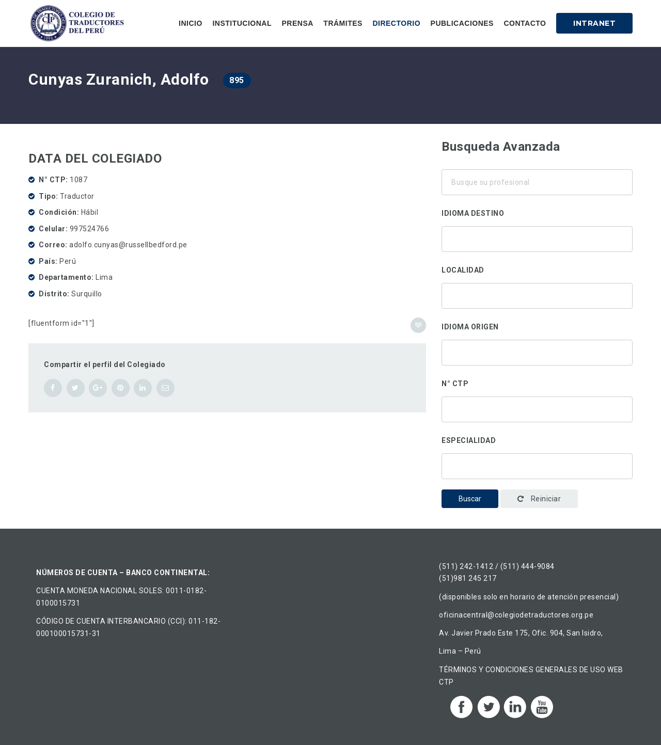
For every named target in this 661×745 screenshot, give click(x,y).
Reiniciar (539, 499)
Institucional (242, 23)
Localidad (463, 270)
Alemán (537, 236)
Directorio (396, 23)
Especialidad (469, 440)
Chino (537, 250)
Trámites (343, 23)
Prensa (297, 23)
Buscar (470, 499)
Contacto (524, 23)
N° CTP (455, 383)
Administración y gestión (537, 477)
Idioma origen (470, 327)
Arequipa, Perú (537, 306)
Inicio (190, 23)
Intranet (594, 23)
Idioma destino (473, 213)
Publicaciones (462, 23)
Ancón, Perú (537, 293)
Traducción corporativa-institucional (537, 463)
